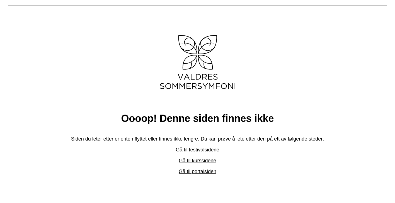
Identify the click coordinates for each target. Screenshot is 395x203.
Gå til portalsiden (197, 171)
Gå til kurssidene (197, 160)
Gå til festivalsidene (197, 150)
